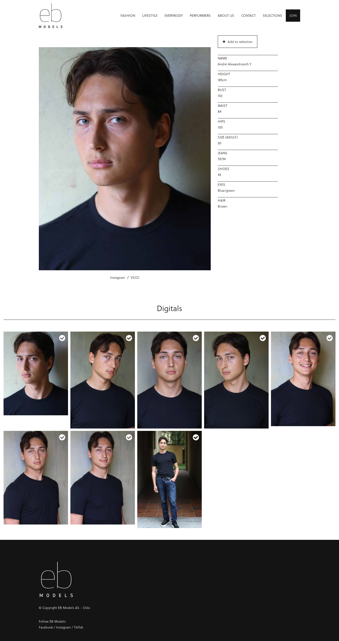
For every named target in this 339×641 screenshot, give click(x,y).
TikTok (78, 627)
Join (293, 15)
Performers (200, 15)
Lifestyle (149, 15)
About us (226, 15)
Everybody (174, 15)
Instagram (117, 277)
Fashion (128, 15)
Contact (248, 15)
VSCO (135, 277)
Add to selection (237, 41)
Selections (272, 15)
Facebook (46, 627)
